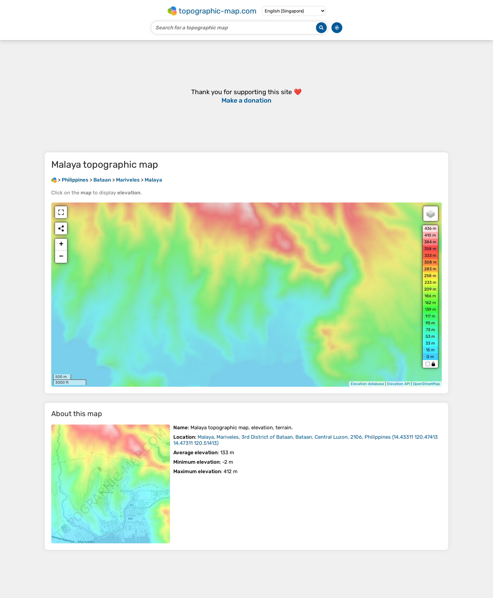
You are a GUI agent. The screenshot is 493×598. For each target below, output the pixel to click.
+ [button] (61, 245)
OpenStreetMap (426, 384)
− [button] (61, 257)
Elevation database (367, 384)
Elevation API (398, 384)
